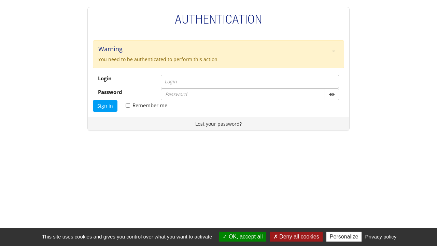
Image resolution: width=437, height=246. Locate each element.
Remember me (146, 105)
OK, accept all (243, 237)
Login (105, 78)
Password (110, 91)
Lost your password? (218, 124)
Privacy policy (381, 237)
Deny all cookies (296, 237)
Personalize (344, 237)
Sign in (105, 105)
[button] (333, 51)
